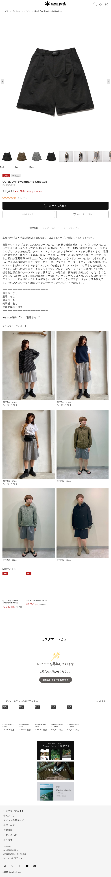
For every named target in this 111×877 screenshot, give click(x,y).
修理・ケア (9, 825)
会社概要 (8, 840)
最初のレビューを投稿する (56, 680)
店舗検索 (8, 830)
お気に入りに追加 (84, 214)
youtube (34, 866)
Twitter (12, 866)
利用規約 (7, 846)
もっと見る (101, 701)
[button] (108, 81)
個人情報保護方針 (11, 850)
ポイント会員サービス (14, 820)
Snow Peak (55, 3)
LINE (27, 866)
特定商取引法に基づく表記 (14, 854)
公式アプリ (9, 815)
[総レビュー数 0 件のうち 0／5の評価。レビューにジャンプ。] (16, 198)
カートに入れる (58, 205)
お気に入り (100, 4)
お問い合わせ (10, 835)
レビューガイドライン (12, 858)
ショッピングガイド (13, 810)
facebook (19, 866)
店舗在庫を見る (28, 214)
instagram (4, 866)
